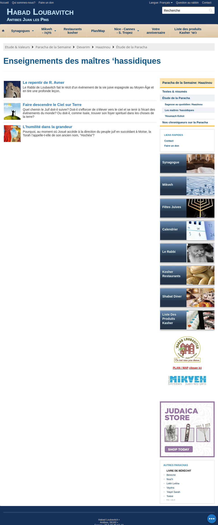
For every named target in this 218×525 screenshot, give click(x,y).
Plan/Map (98, 31)
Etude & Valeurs (17, 47)
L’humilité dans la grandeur (47, 127)
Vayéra (170, 487)
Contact (206, 2)
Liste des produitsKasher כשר (187, 30)
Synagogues (20, 31)
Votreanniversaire (156, 30)
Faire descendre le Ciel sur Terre (52, 105)
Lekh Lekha (173, 483)
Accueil (4, 2)
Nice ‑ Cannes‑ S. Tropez (124, 30)
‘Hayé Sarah (173, 492)
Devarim (83, 47)
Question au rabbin (187, 2)
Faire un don (46, 2)
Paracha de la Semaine (53, 47)
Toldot (170, 496)
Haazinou (103, 47)
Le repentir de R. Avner (43, 82)
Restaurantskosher (73, 30)
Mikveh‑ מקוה (46, 30)
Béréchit (171, 475)
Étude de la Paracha (131, 47)
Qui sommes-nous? (23, 2)
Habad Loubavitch (112, 14)
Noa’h (170, 479)
